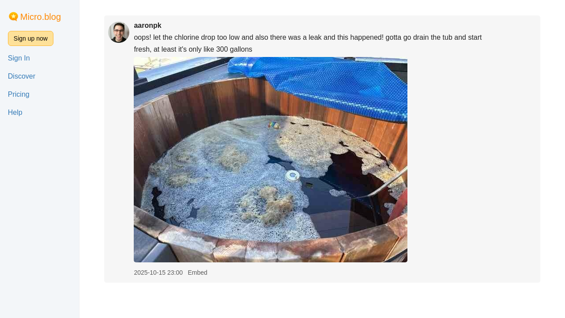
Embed (197, 272)
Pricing (19, 94)
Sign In (19, 58)
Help (15, 112)
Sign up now (31, 38)
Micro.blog (40, 17)
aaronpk (147, 25)
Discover (21, 76)
